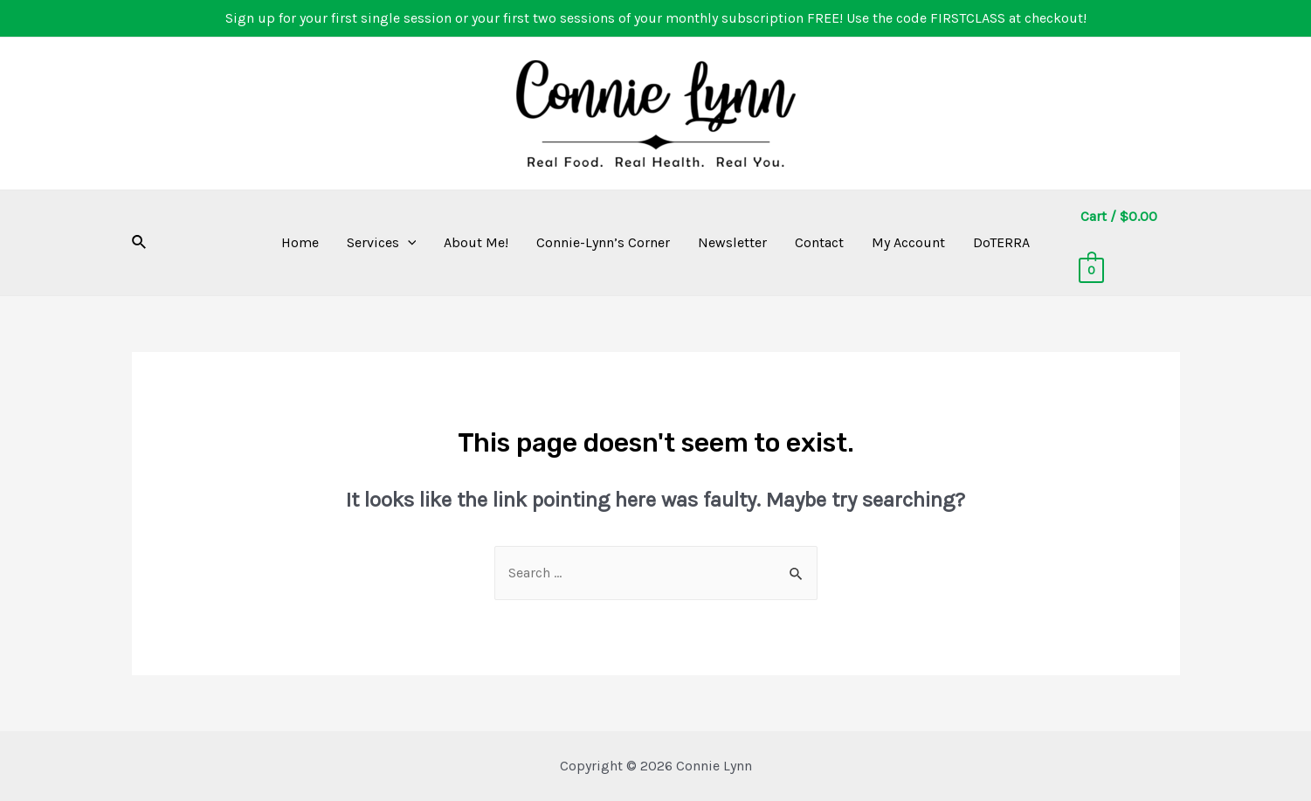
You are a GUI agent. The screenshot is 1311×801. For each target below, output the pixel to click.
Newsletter (732, 242)
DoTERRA (1001, 242)
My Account (908, 242)
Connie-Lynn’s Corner (603, 242)
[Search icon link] (140, 242)
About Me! (476, 242)
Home (300, 242)
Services (382, 243)
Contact (819, 242)
